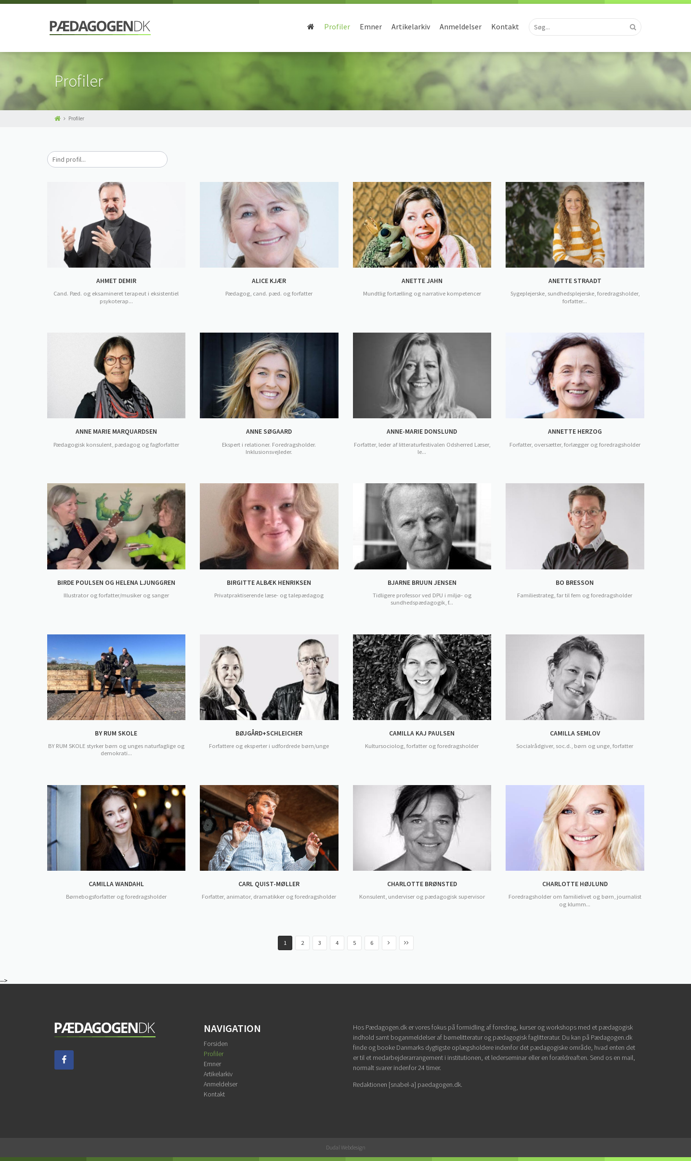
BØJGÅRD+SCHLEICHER (269, 733)
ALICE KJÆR (269, 281)
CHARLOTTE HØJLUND (575, 884)
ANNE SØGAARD (269, 431)
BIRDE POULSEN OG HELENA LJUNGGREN (116, 583)
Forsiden (216, 1043)
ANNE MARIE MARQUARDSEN (116, 431)
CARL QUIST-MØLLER (269, 884)
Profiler (333, 26)
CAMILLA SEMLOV (574, 733)
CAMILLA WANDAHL (116, 884)
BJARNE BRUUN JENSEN (422, 583)
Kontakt (501, 26)
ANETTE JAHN (422, 281)
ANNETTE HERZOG (575, 431)
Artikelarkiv (406, 26)
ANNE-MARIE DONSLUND (421, 431)
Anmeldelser (456, 26)
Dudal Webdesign (345, 1147)
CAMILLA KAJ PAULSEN (422, 733)
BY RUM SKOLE (116, 733)
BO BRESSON (575, 583)
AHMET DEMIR (116, 281)
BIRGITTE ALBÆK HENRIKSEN (269, 583)
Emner (366, 26)
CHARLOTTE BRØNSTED (422, 884)
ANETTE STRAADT (574, 281)
